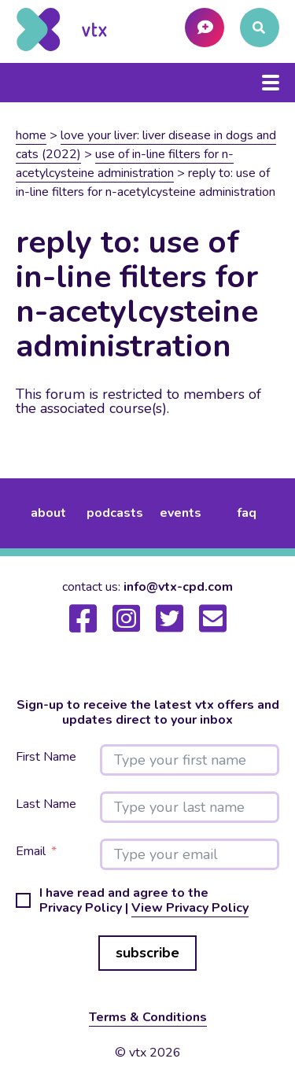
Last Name (46, 804)
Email (31, 851)
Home (31, 135)
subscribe (147, 952)
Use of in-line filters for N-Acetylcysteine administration (125, 164)
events (180, 513)
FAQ (246, 513)
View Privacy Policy (190, 908)
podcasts (115, 513)
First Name (46, 757)
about (48, 513)
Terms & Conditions (148, 1017)
